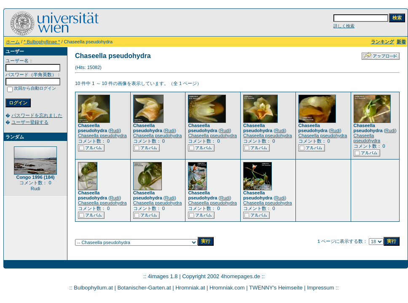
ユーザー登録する (29, 122)
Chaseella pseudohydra (102, 135)
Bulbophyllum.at (93, 287)
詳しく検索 (343, 26)
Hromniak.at (190, 287)
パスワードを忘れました (36, 115)
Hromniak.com (227, 287)
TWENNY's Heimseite (276, 287)
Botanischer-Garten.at (144, 287)
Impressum (320, 287)
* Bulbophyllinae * (42, 41)
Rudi (115, 130)
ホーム (13, 41)
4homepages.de (240, 276)
